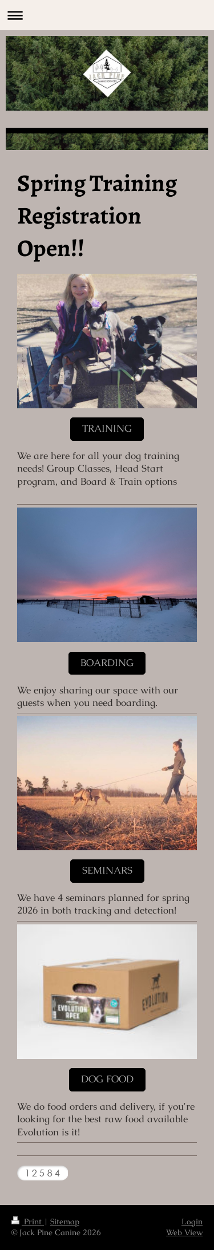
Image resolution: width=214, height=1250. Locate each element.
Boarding (107, 663)
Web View (184, 1232)
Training (107, 429)
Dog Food (107, 1079)
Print (27, 1221)
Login (192, 1221)
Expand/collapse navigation (107, 15)
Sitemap (64, 1221)
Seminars (107, 870)
